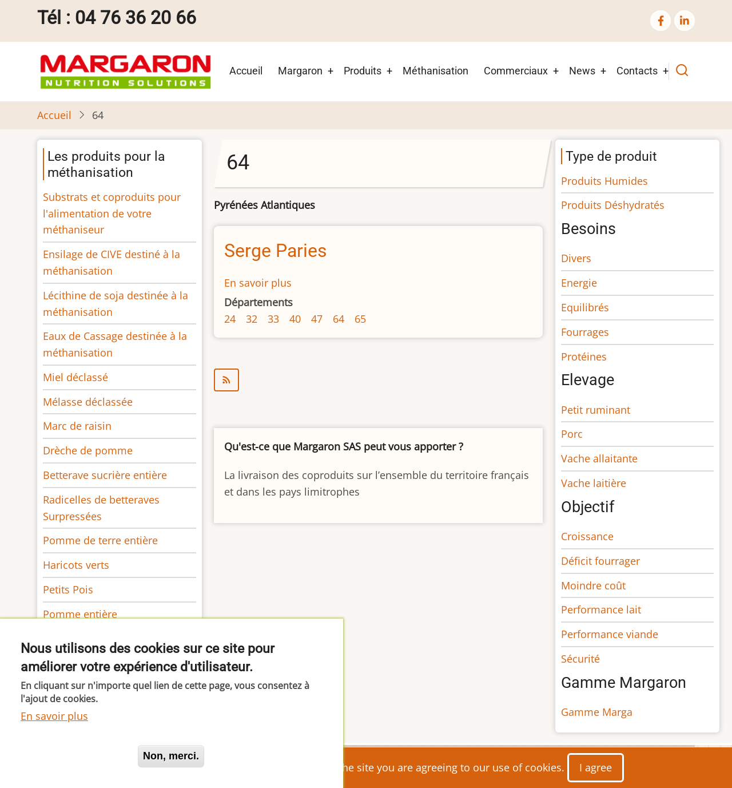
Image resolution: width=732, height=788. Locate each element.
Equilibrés (585, 307)
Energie (579, 283)
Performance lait (601, 609)
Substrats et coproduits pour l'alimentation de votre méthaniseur (112, 213)
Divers (576, 258)
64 (338, 319)
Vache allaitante (599, 458)
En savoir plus (258, 283)
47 (317, 319)
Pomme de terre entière (100, 540)
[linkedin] (684, 20)
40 (295, 319)
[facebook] (660, 20)
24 (230, 319)
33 (273, 319)
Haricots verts (76, 565)
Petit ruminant (595, 410)
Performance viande (609, 634)
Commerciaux (516, 71)
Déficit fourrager (600, 561)
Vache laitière (593, 483)
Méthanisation (435, 71)
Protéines (584, 356)
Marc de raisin (77, 426)
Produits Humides (604, 181)
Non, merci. (171, 756)
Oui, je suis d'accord (74, 756)
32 (251, 319)
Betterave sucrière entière (105, 475)
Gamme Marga (596, 712)
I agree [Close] (595, 767)
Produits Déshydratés (613, 205)
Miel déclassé (75, 377)
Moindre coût (593, 585)
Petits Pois (68, 589)
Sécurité (580, 659)
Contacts (637, 71)
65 (360, 319)
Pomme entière (80, 614)
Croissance (587, 536)
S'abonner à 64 (378, 380)
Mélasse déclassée (88, 402)
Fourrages (585, 332)
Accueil (245, 71)
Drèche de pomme (88, 450)
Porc (572, 434)
